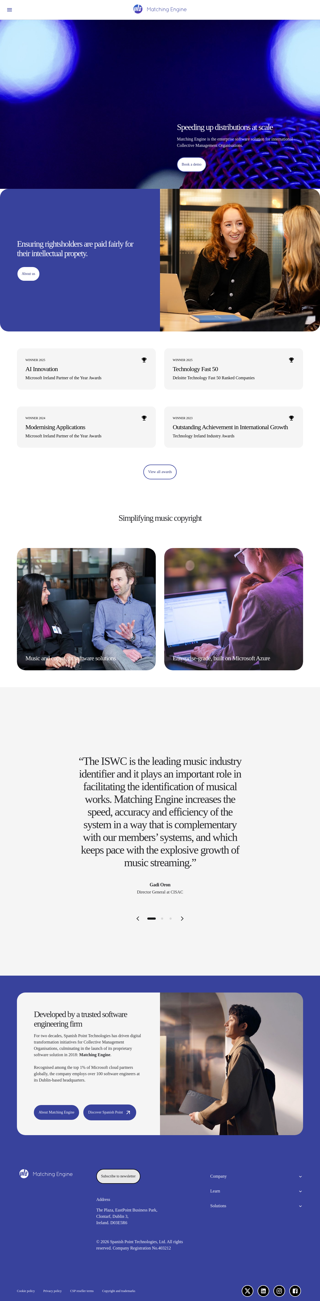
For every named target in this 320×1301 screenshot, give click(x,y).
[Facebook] (295, 1291)
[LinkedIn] (263, 1291)
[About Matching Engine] (56, 1112)
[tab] (151, 918)
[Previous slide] (137, 918)
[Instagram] (279, 1291)
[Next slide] (182, 918)
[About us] (28, 273)
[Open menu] (9, 9)
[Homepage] (160, 9)
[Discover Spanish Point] (109, 1112)
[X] (247, 1291)
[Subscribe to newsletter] (118, 1176)
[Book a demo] (191, 164)
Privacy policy (52, 1291)
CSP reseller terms (82, 1291)
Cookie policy (26, 1291)
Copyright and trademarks (118, 1291)
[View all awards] (160, 472)
